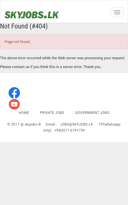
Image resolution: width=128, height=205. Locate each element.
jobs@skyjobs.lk (76, 124)
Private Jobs (52, 113)
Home (24, 113)
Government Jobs (92, 113)
